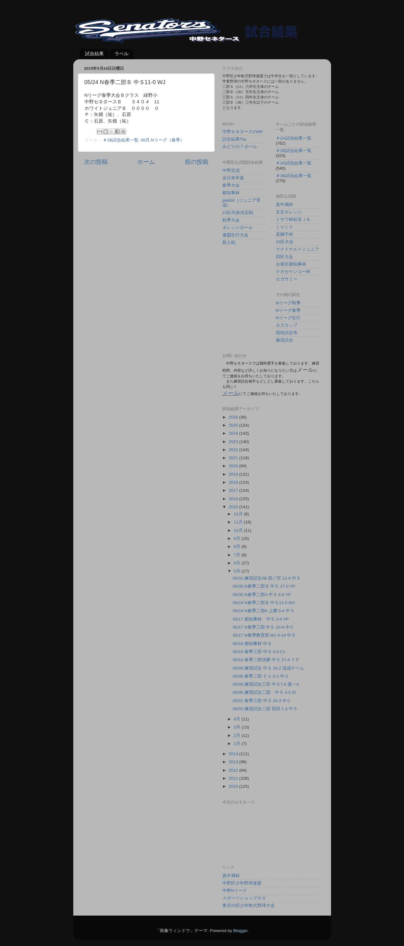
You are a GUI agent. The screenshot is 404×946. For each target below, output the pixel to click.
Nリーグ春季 (288, 310)
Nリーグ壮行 (288, 318)
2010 (234, 786)
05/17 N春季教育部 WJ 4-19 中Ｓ (264, 635)
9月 (238, 538)
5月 (238, 571)
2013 (234, 762)
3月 (238, 727)
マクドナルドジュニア (297, 249)
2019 (234, 474)
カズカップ (286, 325)
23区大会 (284, 242)
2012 (234, 770)
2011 (234, 778)
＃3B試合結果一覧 (293, 175)
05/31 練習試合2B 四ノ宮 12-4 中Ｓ (266, 578)
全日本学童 (233, 178)
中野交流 (231, 170)
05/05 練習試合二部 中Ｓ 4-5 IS (264, 692)
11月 (239, 522)
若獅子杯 (284, 234)
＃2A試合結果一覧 (293, 138)
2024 (234, 433)
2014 (234, 753)
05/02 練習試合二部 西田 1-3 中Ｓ (265, 708)
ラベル (122, 53)
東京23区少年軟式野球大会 (248, 905)
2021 (234, 457)
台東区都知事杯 (291, 264)
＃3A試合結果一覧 (293, 163)
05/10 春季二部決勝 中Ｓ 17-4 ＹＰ (266, 659)
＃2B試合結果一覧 (120, 140)
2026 (234, 417)
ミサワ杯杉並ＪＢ (293, 219)
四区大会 (284, 256)
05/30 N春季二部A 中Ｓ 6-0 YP (262, 594)
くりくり (284, 227)
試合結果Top (234, 139)
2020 (234, 466)
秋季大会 (231, 220)
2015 (234, 506)
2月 (238, 735)
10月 (239, 530)
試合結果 (94, 53)
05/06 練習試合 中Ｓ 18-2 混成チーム (268, 668)
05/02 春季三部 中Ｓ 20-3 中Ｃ (262, 700)
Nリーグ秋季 (288, 303)
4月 (238, 719)
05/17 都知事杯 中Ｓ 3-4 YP (260, 619)
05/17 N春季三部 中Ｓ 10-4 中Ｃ (263, 627)
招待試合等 (286, 332)
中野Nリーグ (234, 890)
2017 (234, 490)
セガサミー (286, 279)
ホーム (146, 162)
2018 (234, 482)
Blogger (240, 930)
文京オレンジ (289, 212)
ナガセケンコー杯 (293, 271)
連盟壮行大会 (235, 235)
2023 (234, 441)
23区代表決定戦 (237, 212)
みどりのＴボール (239, 146)
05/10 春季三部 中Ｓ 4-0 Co (259, 651)
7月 (238, 555)
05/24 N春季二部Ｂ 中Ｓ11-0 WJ (263, 602)
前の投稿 (196, 162)
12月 (239, 514)
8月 (238, 546)
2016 (234, 498)
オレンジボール (237, 227)
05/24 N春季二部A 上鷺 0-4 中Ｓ (263, 610)
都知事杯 (231, 193)
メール (230, 393)
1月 (238, 743)
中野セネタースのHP (242, 131)
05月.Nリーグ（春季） (162, 140)
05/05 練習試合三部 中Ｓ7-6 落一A (266, 684)
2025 (234, 425)
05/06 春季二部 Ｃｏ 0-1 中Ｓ (260, 676)
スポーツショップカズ (244, 898)
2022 (234, 449)
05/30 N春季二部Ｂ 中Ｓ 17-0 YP (264, 586)
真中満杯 (284, 204)
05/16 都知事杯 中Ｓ (252, 643)
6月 (238, 563)
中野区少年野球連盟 (241, 883)
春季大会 (231, 185)
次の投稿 (96, 162)
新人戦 (228, 242)
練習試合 (284, 340)
